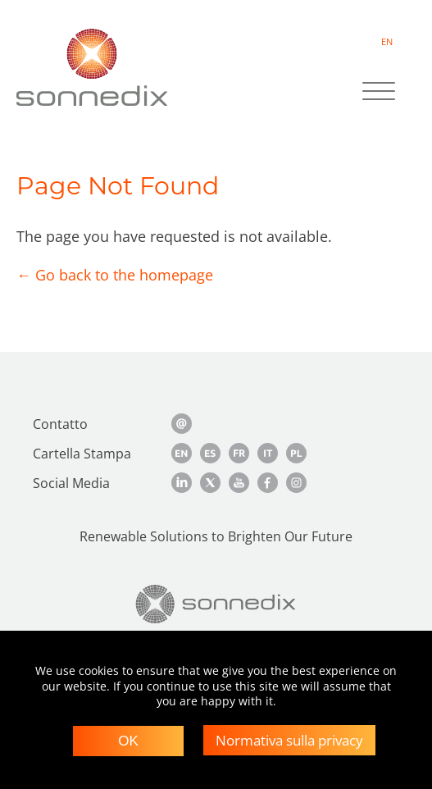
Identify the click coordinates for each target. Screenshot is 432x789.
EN (387, 41)
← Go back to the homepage (114, 275)
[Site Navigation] (378, 92)
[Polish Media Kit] (296, 453)
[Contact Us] (181, 423)
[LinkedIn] (181, 482)
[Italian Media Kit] (267, 453)
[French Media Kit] (239, 453)
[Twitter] (210, 482)
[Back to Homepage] (216, 604)
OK (128, 741)
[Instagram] (296, 482)
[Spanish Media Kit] (210, 453)
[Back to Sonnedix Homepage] (91, 67)
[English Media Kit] (181, 453)
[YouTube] (239, 482)
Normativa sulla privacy (289, 740)
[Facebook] (267, 482)
